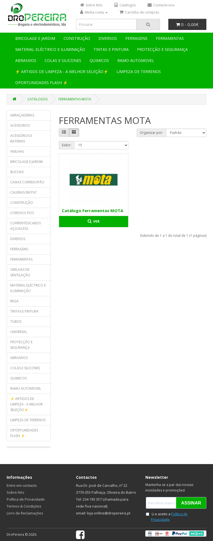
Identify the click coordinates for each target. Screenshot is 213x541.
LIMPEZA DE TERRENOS (138, 71)
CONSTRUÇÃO (77, 38)
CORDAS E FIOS (22, 212)
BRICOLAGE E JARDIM (35, 38)
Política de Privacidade (26, 499)
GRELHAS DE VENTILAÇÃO (20, 272)
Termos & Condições (24, 506)
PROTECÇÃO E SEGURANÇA (162, 49)
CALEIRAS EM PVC (23, 192)
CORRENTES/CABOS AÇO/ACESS (25, 226)
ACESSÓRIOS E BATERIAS (21, 138)
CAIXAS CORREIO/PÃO (27, 182)
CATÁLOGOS (37, 99)
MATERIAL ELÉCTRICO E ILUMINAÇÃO (50, 49)
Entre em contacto (22, 485)
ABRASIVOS (25, 60)
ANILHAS (17, 151)
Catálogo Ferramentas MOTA (92, 210)
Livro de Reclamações (25, 513)
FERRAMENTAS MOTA (75, 99)
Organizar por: (151, 132)
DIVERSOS (107, 38)
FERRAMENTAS (170, 38)
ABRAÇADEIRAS (22, 115)
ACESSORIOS (20, 125)
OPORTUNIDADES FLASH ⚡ (41, 82)
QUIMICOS (99, 60)
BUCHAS (17, 172)
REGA (14, 301)
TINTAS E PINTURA (111, 49)
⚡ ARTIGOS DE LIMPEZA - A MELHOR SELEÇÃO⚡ (61, 71)
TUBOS (15, 321)
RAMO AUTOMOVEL (135, 60)
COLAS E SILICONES (63, 60)
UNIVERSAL (18, 331)
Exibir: (66, 145)
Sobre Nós (15, 492)
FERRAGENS (136, 38)
